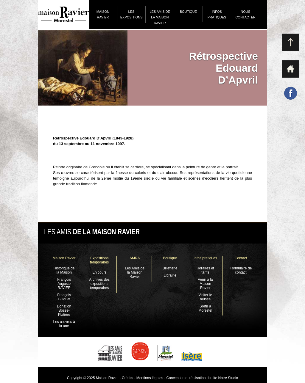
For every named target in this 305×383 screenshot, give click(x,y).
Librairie (170, 275)
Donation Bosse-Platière (64, 310)
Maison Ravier (103, 14)
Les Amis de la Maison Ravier (160, 17)
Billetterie (170, 268)
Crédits (127, 378)
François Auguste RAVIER (64, 283)
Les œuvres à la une (64, 324)
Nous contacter (245, 14)
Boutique (188, 11)
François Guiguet (64, 297)
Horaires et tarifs (205, 270)
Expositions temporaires (99, 260)
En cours (99, 272)
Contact (241, 258)
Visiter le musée (205, 297)
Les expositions (131, 14)
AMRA (135, 258)
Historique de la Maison (64, 270)
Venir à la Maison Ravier (205, 283)
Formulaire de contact (241, 270)
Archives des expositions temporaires (99, 283)
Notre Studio (227, 378)
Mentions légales (149, 378)
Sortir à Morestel (205, 308)
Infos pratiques (217, 14)
